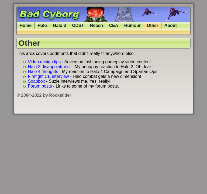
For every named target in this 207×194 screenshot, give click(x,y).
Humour (132, 25)
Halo (42, 25)
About (170, 25)
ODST (78, 25)
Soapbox (36, 81)
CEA (113, 25)
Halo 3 (59, 25)
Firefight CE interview (48, 76)
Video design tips (44, 62)
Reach (96, 25)
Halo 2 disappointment (49, 66)
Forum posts (40, 86)
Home (26, 25)
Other (152, 25)
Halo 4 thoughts (43, 71)
